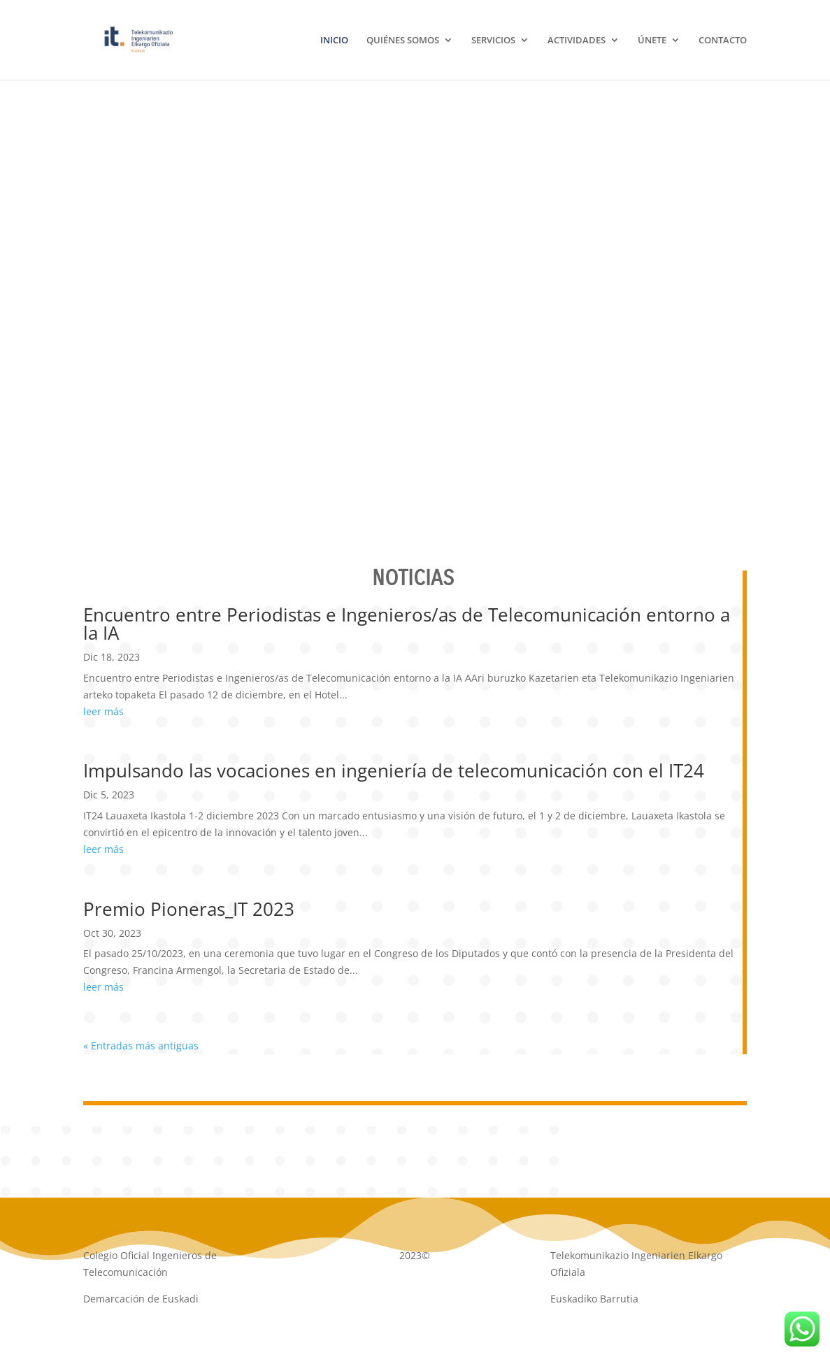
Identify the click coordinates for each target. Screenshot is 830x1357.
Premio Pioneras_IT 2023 (188, 908)
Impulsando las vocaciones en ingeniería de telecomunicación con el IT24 (393, 770)
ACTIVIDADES (577, 40)
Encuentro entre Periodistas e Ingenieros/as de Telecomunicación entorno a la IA (406, 623)
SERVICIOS (493, 40)
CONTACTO (723, 40)
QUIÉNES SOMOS (402, 40)
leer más (103, 711)
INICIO (334, 40)
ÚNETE (652, 40)
